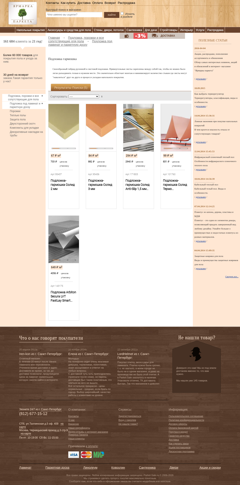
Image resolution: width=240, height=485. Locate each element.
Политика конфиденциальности (186, 420)
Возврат (110, 3)
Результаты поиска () (70, 87)
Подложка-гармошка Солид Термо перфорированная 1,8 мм (175, 185)
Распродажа (126, 3)
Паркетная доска (57, 467)
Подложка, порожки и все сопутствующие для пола (23, 97)
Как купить (68, 3)
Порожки (15, 111)
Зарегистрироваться (129, 416)
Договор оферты (178, 424)
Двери (174, 467)
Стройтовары (168, 30)
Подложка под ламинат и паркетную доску (25, 105)
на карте (26, 433)
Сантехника (134, 30)
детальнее (201, 78)
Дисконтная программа (181, 451)
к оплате (92, 446)
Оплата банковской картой (183, 428)
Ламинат (25, 467)
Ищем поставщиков (179, 447)
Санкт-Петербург (51, 409)
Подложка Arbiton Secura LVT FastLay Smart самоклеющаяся (63, 296)
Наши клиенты (76, 438)
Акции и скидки (210, 467)
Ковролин (118, 467)
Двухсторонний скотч (22, 123)
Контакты (52, 3)
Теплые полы (18, 115)
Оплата (97, 3)
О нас (71, 420)
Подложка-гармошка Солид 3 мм (100, 185)
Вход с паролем (127, 420)
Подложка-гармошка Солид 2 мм (63, 185)
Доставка (84, 3)
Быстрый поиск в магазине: (64, 9)
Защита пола (18, 119)
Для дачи (151, 30)
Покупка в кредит (178, 431)
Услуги (200, 30)
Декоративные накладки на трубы (26, 133)
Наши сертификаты (79, 428)
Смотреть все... (231, 277)
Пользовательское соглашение (186, 416)
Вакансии (73, 424)
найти (112, 14)
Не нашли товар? (128, 424)
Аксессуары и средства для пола (69, 30)
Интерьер (186, 30)
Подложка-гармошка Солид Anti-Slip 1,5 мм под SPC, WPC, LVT (138, 185)
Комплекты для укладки (24, 127)
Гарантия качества (179, 435)
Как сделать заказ (179, 443)
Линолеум (90, 467)
